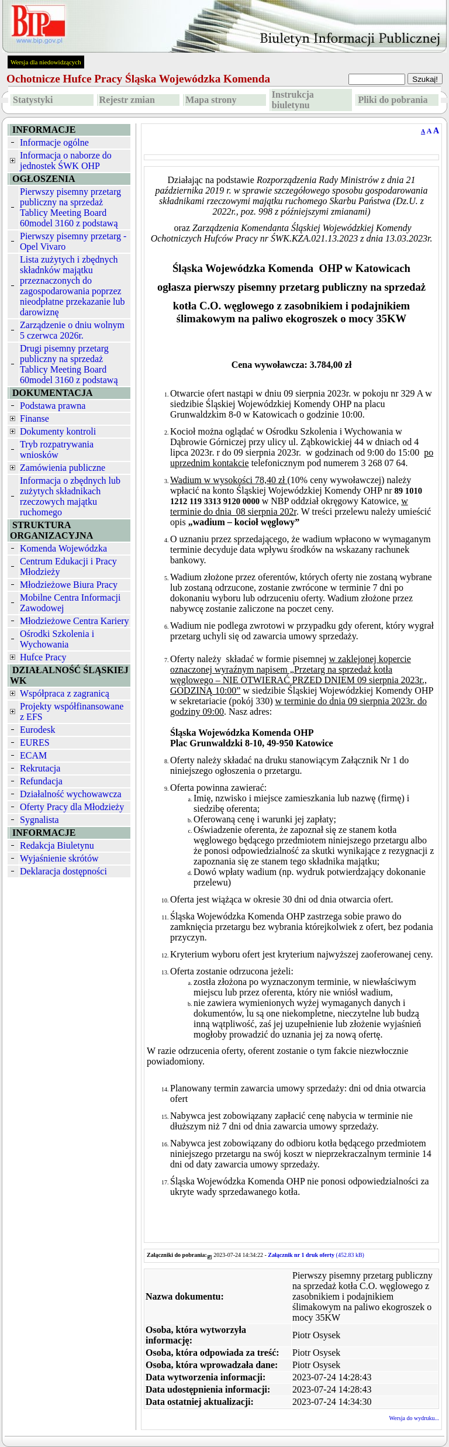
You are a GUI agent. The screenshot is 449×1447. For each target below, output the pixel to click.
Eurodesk (37, 730)
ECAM (33, 755)
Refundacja (41, 781)
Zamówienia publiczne (62, 468)
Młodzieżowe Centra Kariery (74, 621)
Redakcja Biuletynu (57, 845)
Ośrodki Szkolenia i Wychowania (57, 639)
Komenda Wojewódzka (63, 548)
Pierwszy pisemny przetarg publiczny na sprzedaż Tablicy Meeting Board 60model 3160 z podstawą (70, 207)
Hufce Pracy (43, 657)
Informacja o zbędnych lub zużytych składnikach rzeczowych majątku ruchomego (70, 496)
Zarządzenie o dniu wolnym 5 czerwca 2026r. (72, 330)
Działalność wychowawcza (71, 794)
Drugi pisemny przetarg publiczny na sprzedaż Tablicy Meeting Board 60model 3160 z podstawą (69, 364)
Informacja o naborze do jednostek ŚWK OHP (66, 160)
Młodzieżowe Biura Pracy (69, 585)
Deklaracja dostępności (63, 871)
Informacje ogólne (54, 142)
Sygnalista (39, 820)
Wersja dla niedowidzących (46, 62)
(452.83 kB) (316, 1255)
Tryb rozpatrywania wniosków (57, 449)
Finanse (34, 418)
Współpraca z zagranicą (64, 693)
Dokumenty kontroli (58, 431)
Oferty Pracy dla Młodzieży (72, 807)
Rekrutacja (40, 768)
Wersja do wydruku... (414, 1418)
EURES (35, 742)
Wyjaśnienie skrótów (59, 858)
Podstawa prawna (52, 406)
